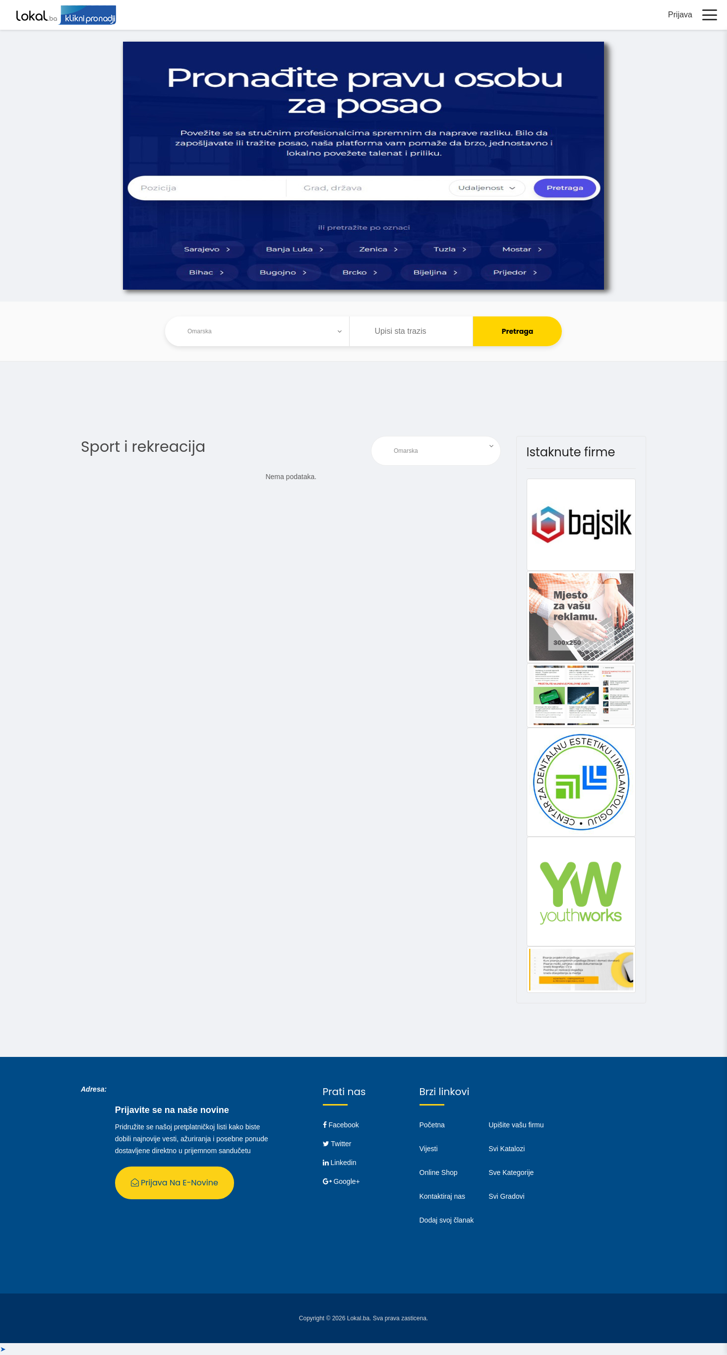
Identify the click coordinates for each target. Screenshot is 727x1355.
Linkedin (340, 1163)
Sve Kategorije (511, 1172)
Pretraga (518, 331)
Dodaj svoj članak (447, 1220)
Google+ (341, 1181)
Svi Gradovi (506, 1196)
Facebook (341, 1125)
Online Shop (439, 1172)
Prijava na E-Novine (174, 1182)
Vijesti (429, 1149)
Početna (432, 1125)
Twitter (337, 1144)
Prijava (680, 14)
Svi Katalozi (506, 1149)
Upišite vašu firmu (516, 1125)
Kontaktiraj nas (443, 1196)
